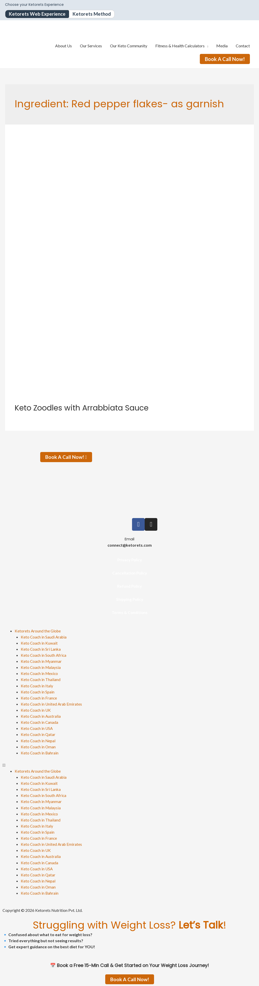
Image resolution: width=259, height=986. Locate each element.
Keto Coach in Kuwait (39, 643)
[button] (129, 765)
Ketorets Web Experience (38, 14)
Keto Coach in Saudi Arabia (44, 636)
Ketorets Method (95, 14)
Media (222, 46)
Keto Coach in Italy (37, 685)
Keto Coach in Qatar (38, 734)
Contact (243, 46)
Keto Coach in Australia (41, 715)
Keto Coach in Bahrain (40, 752)
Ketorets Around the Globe (38, 630)
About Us (63, 46)
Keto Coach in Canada (40, 722)
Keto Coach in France (39, 697)
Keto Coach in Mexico (40, 673)
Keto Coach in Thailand (41, 679)
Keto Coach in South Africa (44, 655)
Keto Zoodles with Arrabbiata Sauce (81, 408)
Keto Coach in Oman (38, 746)
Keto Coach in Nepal (38, 740)
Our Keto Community (128, 46)
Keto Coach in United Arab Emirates (52, 703)
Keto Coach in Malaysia (41, 667)
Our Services (91, 46)
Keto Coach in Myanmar (42, 661)
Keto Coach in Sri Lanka (41, 649)
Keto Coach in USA (37, 728)
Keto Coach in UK (36, 709)
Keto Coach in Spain (38, 691)
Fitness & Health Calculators (180, 46)
